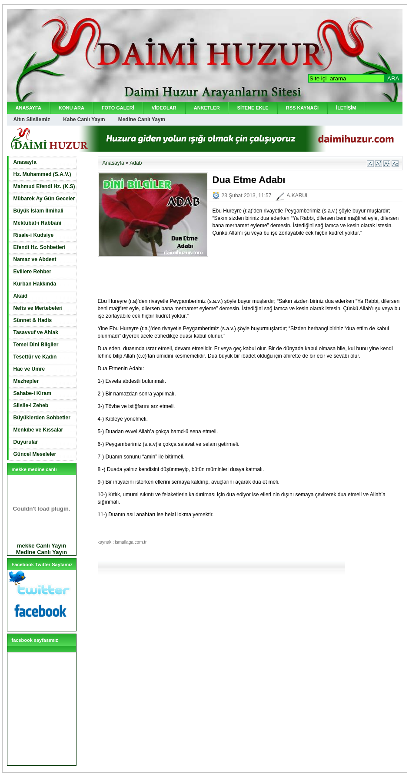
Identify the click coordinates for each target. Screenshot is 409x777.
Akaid (20, 296)
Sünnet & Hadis (32, 320)
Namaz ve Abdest (35, 259)
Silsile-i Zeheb (31, 405)
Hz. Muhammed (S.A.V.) (42, 174)
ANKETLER (207, 107)
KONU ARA (71, 107)
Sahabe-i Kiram (32, 393)
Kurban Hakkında (35, 284)
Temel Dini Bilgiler (36, 345)
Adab (136, 163)
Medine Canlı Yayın (141, 119)
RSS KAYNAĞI (302, 107)
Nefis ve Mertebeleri (38, 308)
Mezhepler (26, 381)
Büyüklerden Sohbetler (41, 418)
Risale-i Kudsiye (33, 235)
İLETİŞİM (346, 107)
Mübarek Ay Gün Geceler (44, 199)
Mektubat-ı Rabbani (37, 223)
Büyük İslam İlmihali (38, 211)
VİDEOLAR (164, 107)
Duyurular (25, 442)
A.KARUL (297, 196)
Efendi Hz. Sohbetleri (39, 247)
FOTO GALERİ (118, 107)
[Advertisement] (199, 272)
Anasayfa (25, 162)
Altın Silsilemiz (31, 119)
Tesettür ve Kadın (35, 357)
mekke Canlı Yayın (41, 545)
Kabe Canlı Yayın (84, 119)
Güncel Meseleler (35, 454)
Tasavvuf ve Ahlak (35, 332)
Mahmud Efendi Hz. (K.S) (44, 186)
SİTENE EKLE (253, 107)
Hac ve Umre (29, 369)
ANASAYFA (29, 107)
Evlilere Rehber (32, 272)
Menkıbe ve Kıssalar (38, 430)
